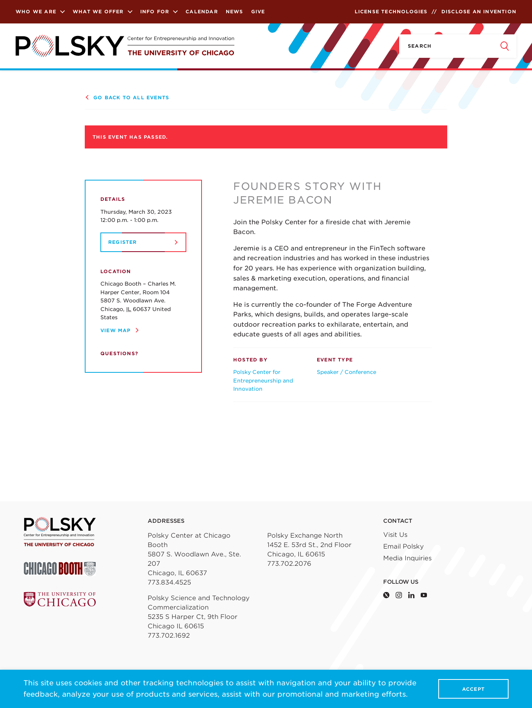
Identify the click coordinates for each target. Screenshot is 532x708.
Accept (473, 689)
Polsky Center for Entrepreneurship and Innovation (263, 380)
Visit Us (395, 534)
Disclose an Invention (478, 11)
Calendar (202, 11)
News (234, 11)
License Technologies (391, 11)
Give (258, 11)
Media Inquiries (407, 558)
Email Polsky (403, 546)
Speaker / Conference (346, 372)
